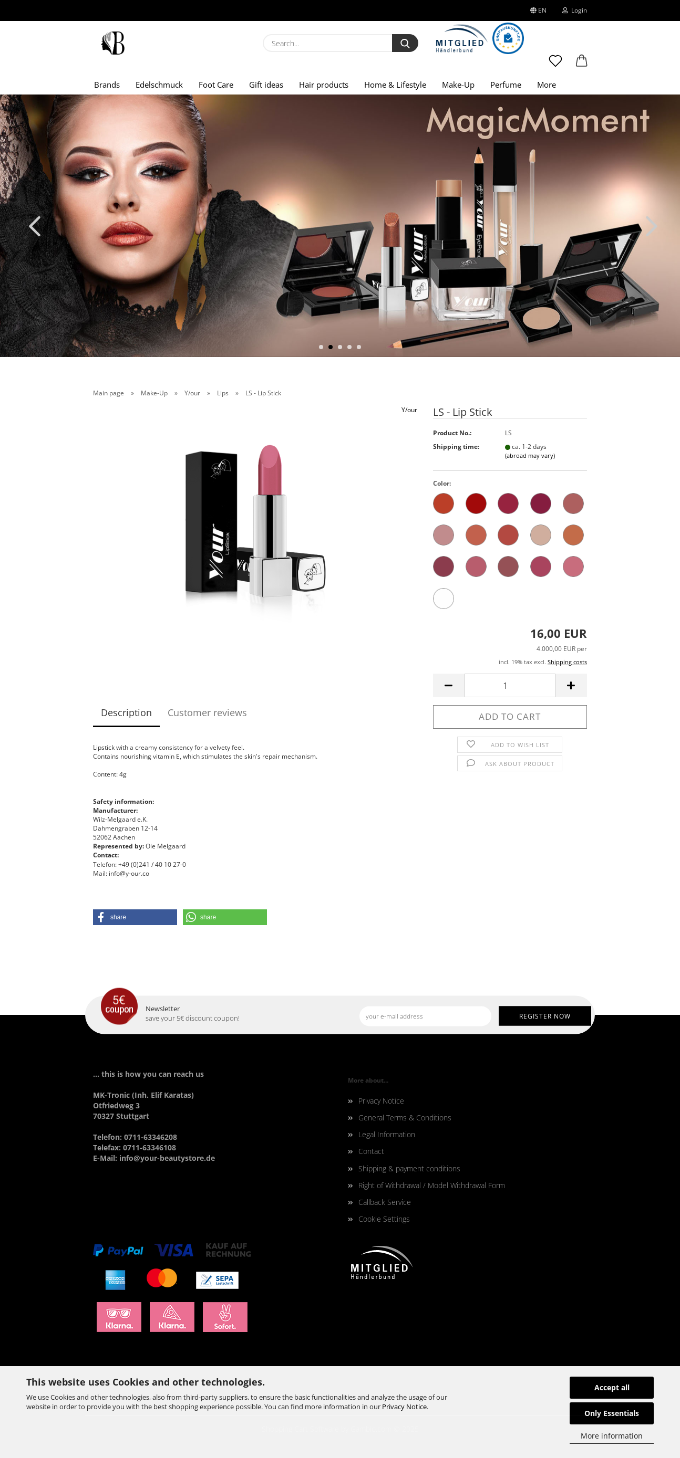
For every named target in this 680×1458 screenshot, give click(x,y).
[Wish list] (555, 66)
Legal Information (386, 1134)
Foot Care (216, 84)
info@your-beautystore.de (167, 1158)
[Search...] (405, 43)
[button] (582, 66)
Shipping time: (456, 446)
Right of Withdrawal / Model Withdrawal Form (431, 1185)
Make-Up (458, 84)
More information (612, 1436)
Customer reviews (207, 712)
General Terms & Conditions (404, 1118)
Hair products (323, 84)
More (546, 84)
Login (574, 10)
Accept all (612, 1387)
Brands (107, 84)
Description (126, 712)
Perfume (505, 84)
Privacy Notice (404, 1406)
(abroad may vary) (530, 455)
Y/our (409, 409)
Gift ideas (266, 84)
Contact (371, 1151)
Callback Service (384, 1202)
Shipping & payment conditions (409, 1168)
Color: (442, 483)
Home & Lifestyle (395, 84)
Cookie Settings (384, 1219)
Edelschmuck (159, 84)
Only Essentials (611, 1413)
